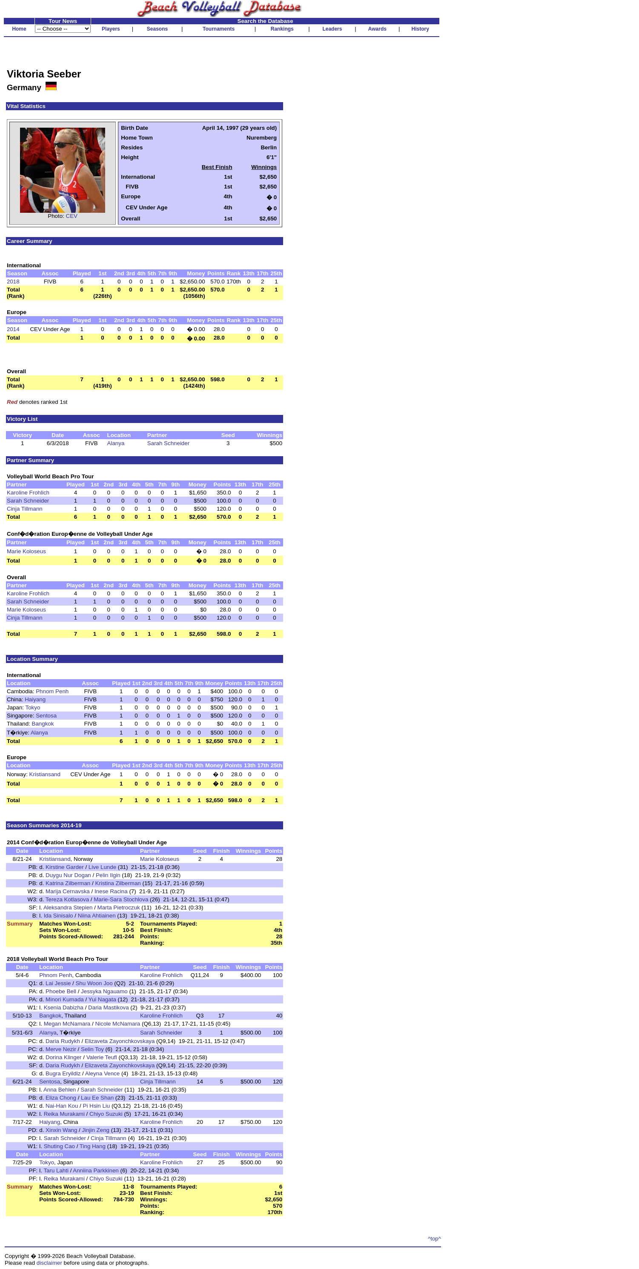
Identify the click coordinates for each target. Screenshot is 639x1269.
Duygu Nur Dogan (68, 875)
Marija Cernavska (68, 891)
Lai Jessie (58, 983)
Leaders (332, 29)
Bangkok (43, 723)
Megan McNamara (67, 1023)
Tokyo (32, 707)
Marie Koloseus (26, 551)
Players (111, 29)
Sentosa (46, 715)
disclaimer (49, 1263)
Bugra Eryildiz (63, 1073)
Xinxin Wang (61, 1130)
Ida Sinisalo (58, 915)
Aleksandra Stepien (68, 907)
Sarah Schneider (168, 443)
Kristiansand (44, 774)
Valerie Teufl (101, 1057)
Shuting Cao (59, 1146)
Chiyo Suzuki (106, 1114)
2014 (13, 329)
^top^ (434, 1238)
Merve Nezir (61, 1049)
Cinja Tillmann (25, 509)
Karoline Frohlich (28, 492)
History (420, 29)
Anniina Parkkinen (95, 1170)
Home (19, 29)
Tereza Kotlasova (67, 899)
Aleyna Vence (102, 1073)
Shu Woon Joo (93, 983)
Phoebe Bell (61, 991)
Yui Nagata (102, 999)
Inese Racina (111, 891)
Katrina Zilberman (68, 883)
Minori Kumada (65, 999)
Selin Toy (92, 1049)
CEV (71, 216)
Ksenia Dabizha (63, 1007)
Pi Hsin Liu (96, 1106)
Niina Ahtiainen (97, 915)
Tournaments (219, 29)
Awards (377, 29)
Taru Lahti (56, 1170)
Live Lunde (102, 867)
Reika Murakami (64, 1114)
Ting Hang (93, 1146)
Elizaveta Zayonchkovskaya (120, 1041)
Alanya (116, 443)
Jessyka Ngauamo (104, 991)
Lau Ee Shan (98, 1098)
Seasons (157, 29)
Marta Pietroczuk (118, 907)
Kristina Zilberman (117, 883)
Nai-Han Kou (62, 1106)
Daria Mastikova (108, 1007)
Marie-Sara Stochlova (121, 899)
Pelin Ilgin (108, 875)
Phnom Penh (52, 691)
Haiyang (35, 699)
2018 (13, 281)
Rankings (282, 29)
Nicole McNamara (117, 1023)
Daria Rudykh (63, 1041)
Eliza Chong (61, 1098)
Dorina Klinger (63, 1057)
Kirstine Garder (65, 867)
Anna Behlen (59, 1089)
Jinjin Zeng (95, 1130)
